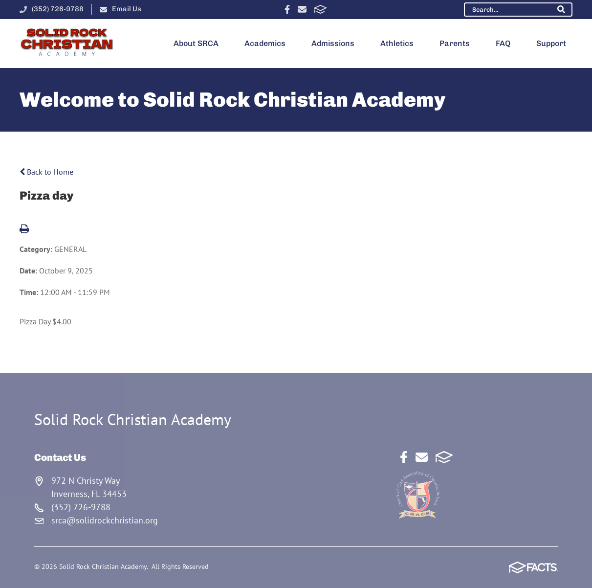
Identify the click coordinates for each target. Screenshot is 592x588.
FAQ (503, 43)
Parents (454, 43)
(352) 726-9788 (58, 8)
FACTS (320, 9)
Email (302, 9)
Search (561, 9)
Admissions (332, 43)
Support (551, 43)
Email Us (126, 8)
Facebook (287, 9)
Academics (264, 43)
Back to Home (46, 172)
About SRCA (196, 43)
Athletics (397, 43)
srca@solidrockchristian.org (104, 520)
